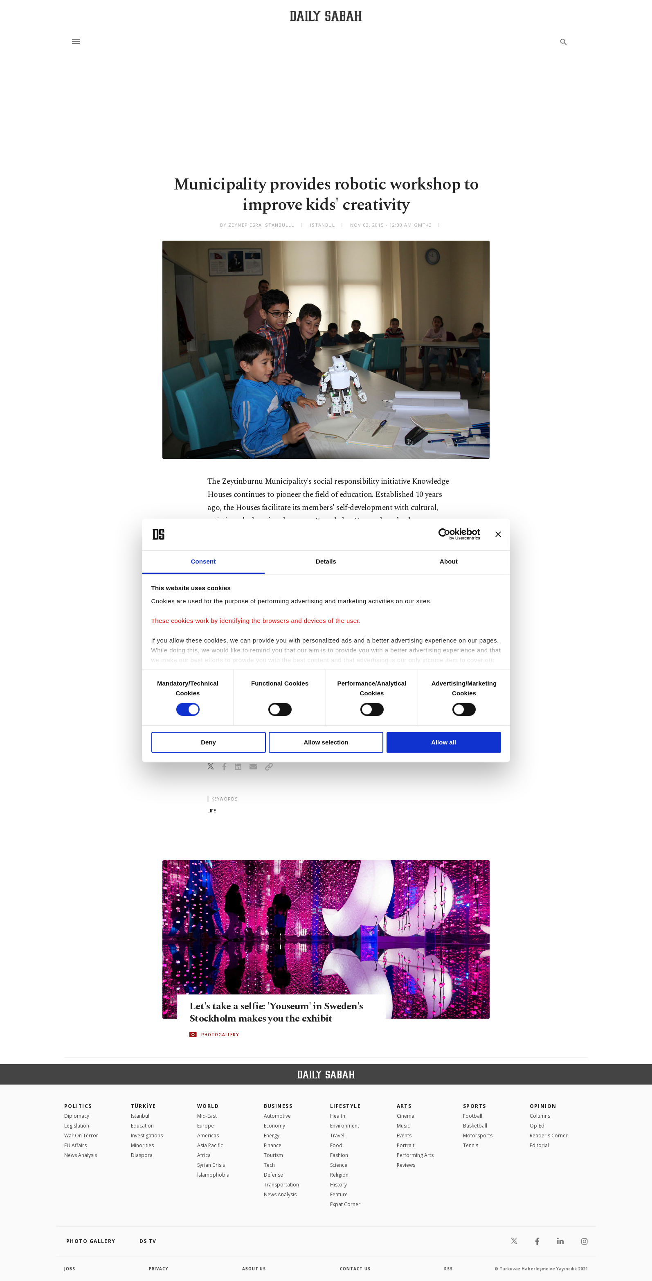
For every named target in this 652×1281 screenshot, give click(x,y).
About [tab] (449, 561)
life (211, 810)
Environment (344, 1125)
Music (403, 1125)
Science (338, 1164)
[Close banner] (498, 534)
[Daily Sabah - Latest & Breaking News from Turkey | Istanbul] (326, 16)
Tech (269, 1164)
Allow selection (326, 742)
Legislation (76, 1125)
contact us (355, 1269)
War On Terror (81, 1135)
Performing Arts (415, 1155)
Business (278, 1106)
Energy (271, 1135)
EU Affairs (75, 1145)
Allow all (443, 742)
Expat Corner (345, 1204)
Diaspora (142, 1155)
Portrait (405, 1145)
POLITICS (78, 1106)
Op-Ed (537, 1125)
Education (142, 1125)
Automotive (277, 1115)
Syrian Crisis (211, 1164)
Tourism (273, 1155)
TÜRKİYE (143, 1106)
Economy (274, 1125)
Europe (205, 1125)
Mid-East (207, 1115)
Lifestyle (345, 1106)
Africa (204, 1155)
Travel (337, 1135)
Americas (208, 1135)
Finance (272, 1145)
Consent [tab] (203, 561)
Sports (474, 1106)
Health (337, 1115)
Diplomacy (76, 1115)
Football (472, 1115)
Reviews (406, 1164)
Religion (339, 1174)
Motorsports (477, 1135)
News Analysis (80, 1155)
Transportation (281, 1184)
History (338, 1184)
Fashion (339, 1155)
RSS (448, 1269)
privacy (158, 1269)
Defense (273, 1174)
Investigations (147, 1135)
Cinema (405, 1115)
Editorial (539, 1145)
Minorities (142, 1145)
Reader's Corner (549, 1135)
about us (254, 1269)
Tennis (470, 1145)
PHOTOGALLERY (220, 1034)
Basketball (475, 1125)
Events (404, 1135)
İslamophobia (213, 1174)
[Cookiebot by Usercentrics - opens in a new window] (444, 534)
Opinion (543, 1106)
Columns (540, 1115)
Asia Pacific (210, 1145)
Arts (404, 1106)
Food (336, 1145)
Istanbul (140, 1115)
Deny (208, 742)
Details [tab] (326, 561)
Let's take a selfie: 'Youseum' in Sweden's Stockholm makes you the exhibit (280, 1012)
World (208, 1106)
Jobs (70, 1269)
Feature (339, 1194)
